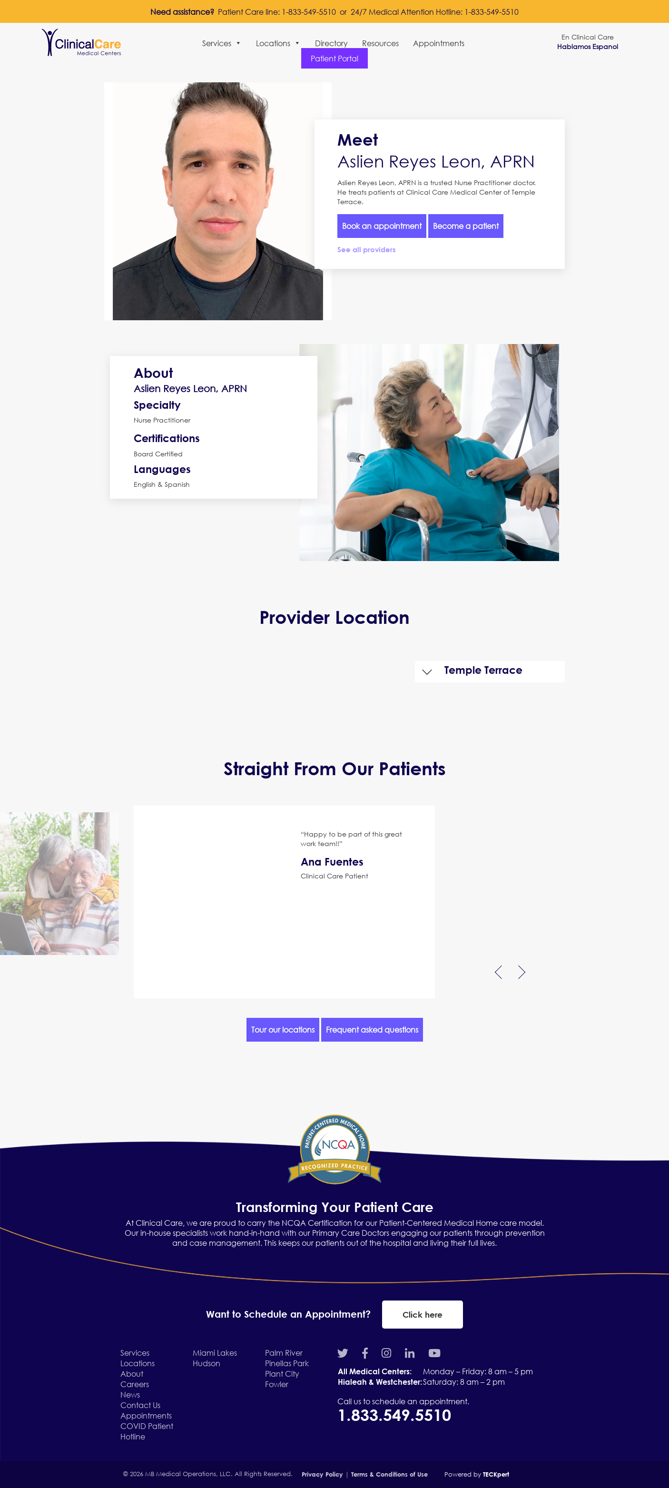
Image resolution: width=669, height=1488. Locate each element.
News (130, 1394)
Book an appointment (382, 226)
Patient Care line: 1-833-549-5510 (277, 12)
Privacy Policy (322, 1474)
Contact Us (140, 1405)
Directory (331, 43)
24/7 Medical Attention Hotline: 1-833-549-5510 (435, 12)
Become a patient (466, 226)
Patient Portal (334, 58)
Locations (278, 43)
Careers (134, 1384)
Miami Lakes (215, 1353)
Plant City (282, 1374)
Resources (380, 43)
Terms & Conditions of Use (389, 1474)
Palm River (284, 1353)
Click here (423, 1314)
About (131, 1374)
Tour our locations (283, 1030)
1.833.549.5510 (396, 1414)
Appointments (438, 43)
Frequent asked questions (372, 1030)
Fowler (276, 1384)
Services (222, 43)
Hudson (206, 1363)
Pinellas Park (287, 1363)
